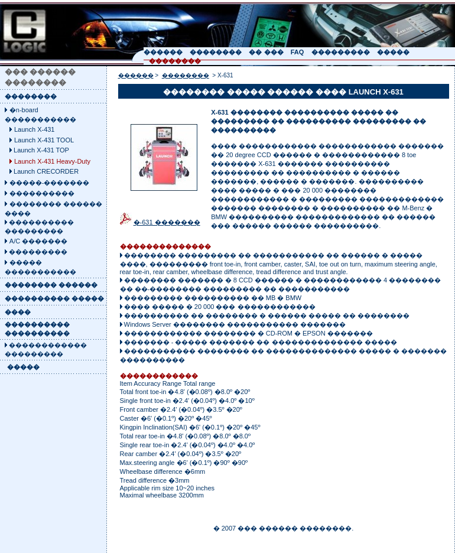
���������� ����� (54, 298)
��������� (37, 251)
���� (18, 311)
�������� (31, 96)
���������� (41, 193)
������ (136, 75)
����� (23, 366)
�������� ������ (51, 284)
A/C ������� (38, 241)
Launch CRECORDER (46, 171)
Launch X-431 (34, 129)
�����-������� (49, 182)
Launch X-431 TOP (41, 150)
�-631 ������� (167, 222)
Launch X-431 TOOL (44, 140)
